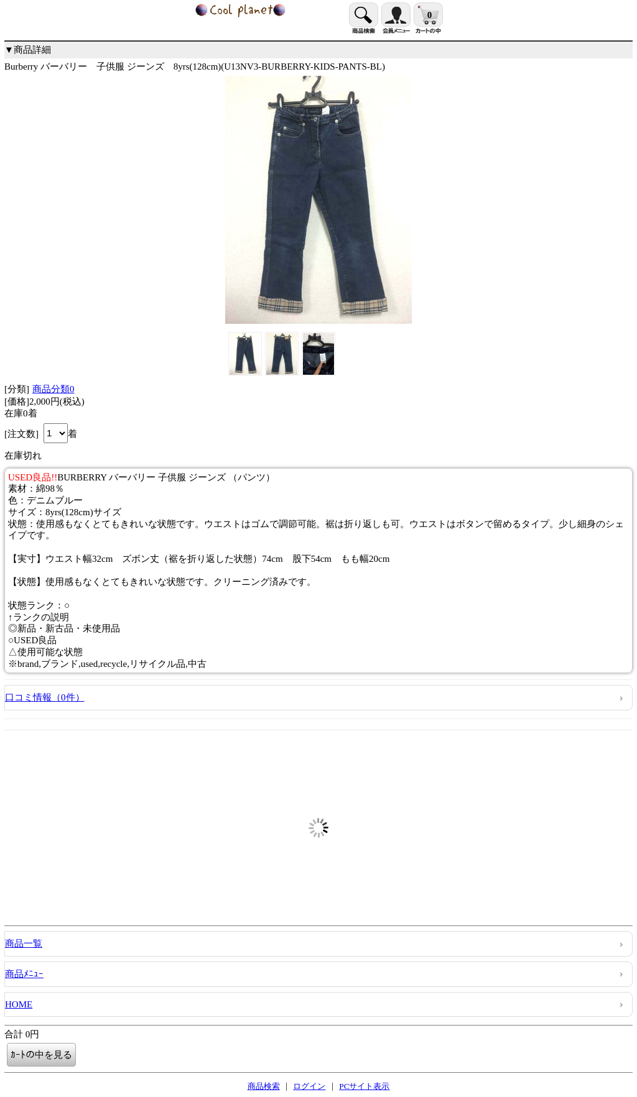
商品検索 (264, 1086)
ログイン (309, 1086)
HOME (18, 1004)
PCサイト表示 (364, 1086)
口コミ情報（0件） (45, 697)
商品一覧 (23, 943)
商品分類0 (53, 389)
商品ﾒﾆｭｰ (24, 974)
